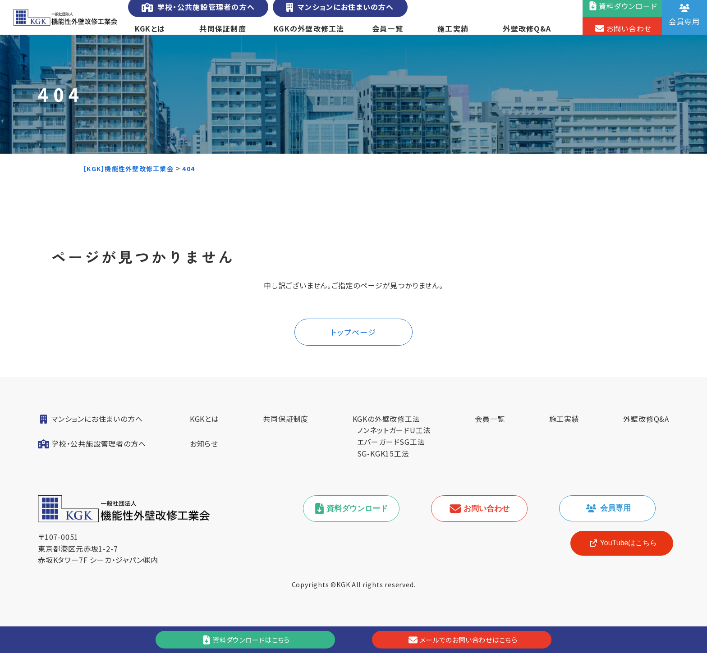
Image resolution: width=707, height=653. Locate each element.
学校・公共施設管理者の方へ (197, 12)
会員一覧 (387, 33)
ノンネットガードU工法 (394, 443)
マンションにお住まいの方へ (336, 12)
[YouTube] (615, 557)
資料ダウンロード (357, 522)
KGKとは (149, 33)
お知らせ (204, 457)
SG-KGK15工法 (383, 466)
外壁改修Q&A (528, 33)
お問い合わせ (485, 522)
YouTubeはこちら (615, 557)
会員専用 (613, 522)
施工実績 (453, 33)
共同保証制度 (222, 33)
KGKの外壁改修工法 (309, 33)
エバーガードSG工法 (391, 455)
